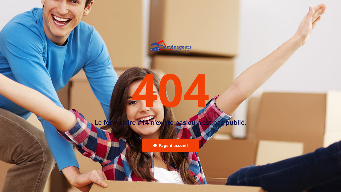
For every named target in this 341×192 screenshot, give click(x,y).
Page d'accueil (170, 145)
